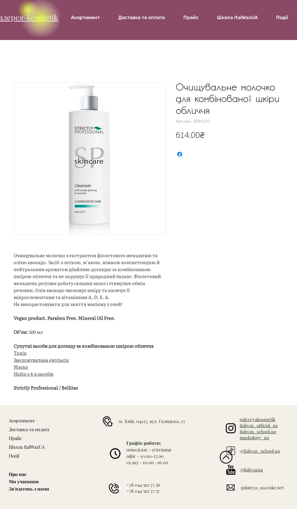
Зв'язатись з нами (29, 489)
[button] (237, 17)
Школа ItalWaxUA (27, 447)
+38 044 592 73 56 (143, 485)
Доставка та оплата (29, 429)
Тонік (20, 353)
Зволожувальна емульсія (41, 360)
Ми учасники (24, 481)
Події (14, 456)
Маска (21, 367)
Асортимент (22, 421)
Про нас (17, 474)
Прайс (15, 438)
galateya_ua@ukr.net (262, 487)
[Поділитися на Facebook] (179, 154)
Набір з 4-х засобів (33, 374)
